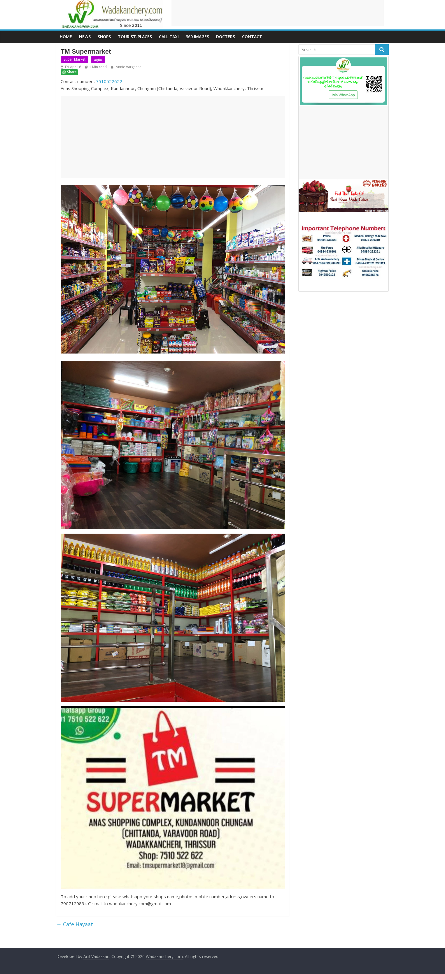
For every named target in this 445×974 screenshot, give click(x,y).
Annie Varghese (128, 66)
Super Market (74, 59)
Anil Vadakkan (96, 956)
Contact (252, 36)
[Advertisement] (277, 13)
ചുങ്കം (98, 59)
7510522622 (109, 81)
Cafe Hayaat (74, 924)
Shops (104, 36)
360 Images (197, 36)
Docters (225, 36)
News (85, 36)
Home (66, 36)
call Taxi (169, 36)
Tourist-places (135, 36)
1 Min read (98, 66)
